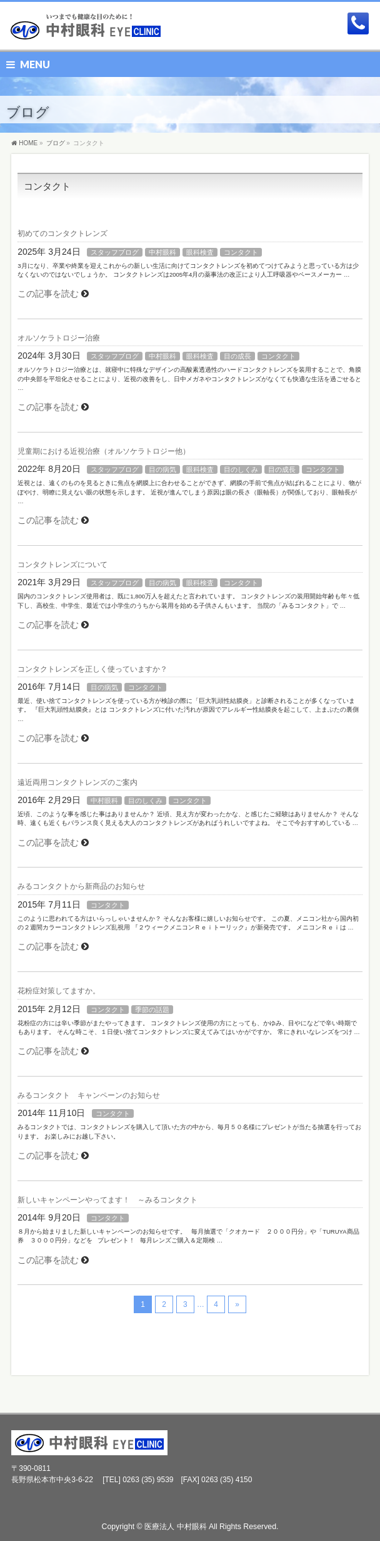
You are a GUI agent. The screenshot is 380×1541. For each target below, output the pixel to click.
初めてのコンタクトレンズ (63, 233)
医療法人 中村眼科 (175, 1526)
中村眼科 (162, 252)
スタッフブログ (115, 252)
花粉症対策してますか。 (59, 990)
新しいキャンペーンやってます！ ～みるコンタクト (108, 1199)
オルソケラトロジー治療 (59, 338)
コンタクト (241, 252)
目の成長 (237, 356)
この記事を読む (48, 294)
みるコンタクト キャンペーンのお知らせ (89, 1095)
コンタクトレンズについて (63, 564)
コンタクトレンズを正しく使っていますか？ (93, 669)
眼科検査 (200, 252)
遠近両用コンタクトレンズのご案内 (78, 782)
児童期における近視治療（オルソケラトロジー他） (104, 451)
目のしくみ (241, 469)
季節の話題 (152, 1009)
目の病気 (162, 469)
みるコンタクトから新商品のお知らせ (81, 886)
